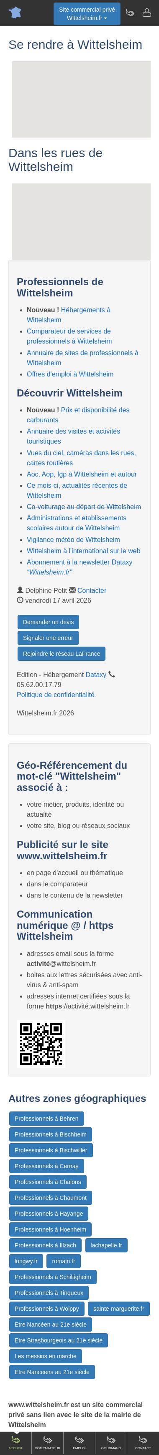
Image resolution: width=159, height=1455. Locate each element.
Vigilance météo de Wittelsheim (73, 539)
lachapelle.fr (107, 1245)
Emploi (79, 1442)
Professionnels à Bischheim (51, 1134)
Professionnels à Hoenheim (50, 1229)
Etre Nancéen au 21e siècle (51, 1324)
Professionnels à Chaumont (51, 1197)
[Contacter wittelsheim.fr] (146, 12)
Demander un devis (48, 622)
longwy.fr (26, 1261)
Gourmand (111, 1442)
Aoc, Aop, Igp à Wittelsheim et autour (82, 474)
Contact (143, 1442)
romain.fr (63, 1261)
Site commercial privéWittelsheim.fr (87, 13)
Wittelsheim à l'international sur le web (84, 550)
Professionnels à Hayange (49, 1213)
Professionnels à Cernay (47, 1166)
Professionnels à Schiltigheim (53, 1277)
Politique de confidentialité (56, 694)
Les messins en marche (46, 1356)
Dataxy (96, 674)
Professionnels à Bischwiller (51, 1150)
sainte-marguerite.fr (118, 1308)
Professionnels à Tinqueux (49, 1292)
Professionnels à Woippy (47, 1308)
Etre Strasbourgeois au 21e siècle (59, 1340)
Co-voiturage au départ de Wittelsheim (84, 506)
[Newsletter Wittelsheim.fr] (129, 12)
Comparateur (47, 1442)
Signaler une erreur (48, 638)
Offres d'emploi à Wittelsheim (70, 374)
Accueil (15, 1442)
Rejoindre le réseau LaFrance (61, 653)
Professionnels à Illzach (45, 1245)
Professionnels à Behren (47, 1118)
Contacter (91, 590)
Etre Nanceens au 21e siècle (52, 1372)
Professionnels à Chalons (48, 1182)
